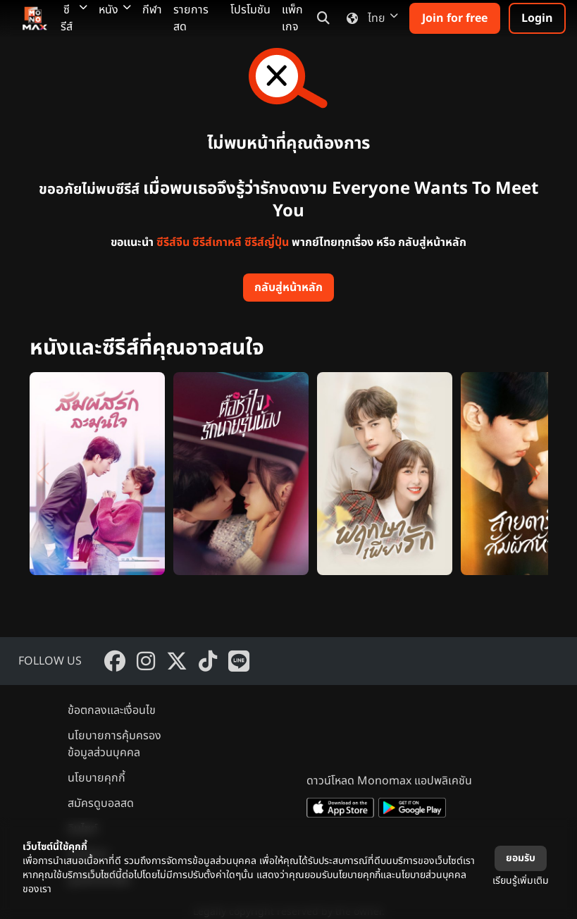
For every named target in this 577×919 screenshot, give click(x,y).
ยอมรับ (520, 858)
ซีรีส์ (74, 18)
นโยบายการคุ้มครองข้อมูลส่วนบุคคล (114, 744)
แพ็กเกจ (292, 18)
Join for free (455, 18)
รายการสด (191, 18)
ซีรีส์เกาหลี (217, 242)
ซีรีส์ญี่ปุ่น (266, 242)
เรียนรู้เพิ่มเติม (520, 880)
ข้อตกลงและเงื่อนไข (112, 710)
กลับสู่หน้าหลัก (288, 287)
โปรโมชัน (250, 9)
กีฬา (152, 9)
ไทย (369, 18)
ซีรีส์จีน (173, 242)
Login (537, 18)
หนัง (115, 9)
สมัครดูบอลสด (101, 803)
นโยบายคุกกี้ (96, 778)
